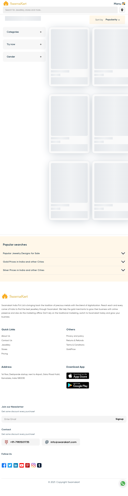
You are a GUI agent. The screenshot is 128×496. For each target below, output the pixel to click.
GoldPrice (70, 349)
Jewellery (5, 345)
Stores (4, 349)
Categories (24, 32)
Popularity (111, 20)
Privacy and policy (75, 336)
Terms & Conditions (75, 345)
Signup (120, 419)
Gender (24, 56)
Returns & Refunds (75, 340)
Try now (24, 44)
